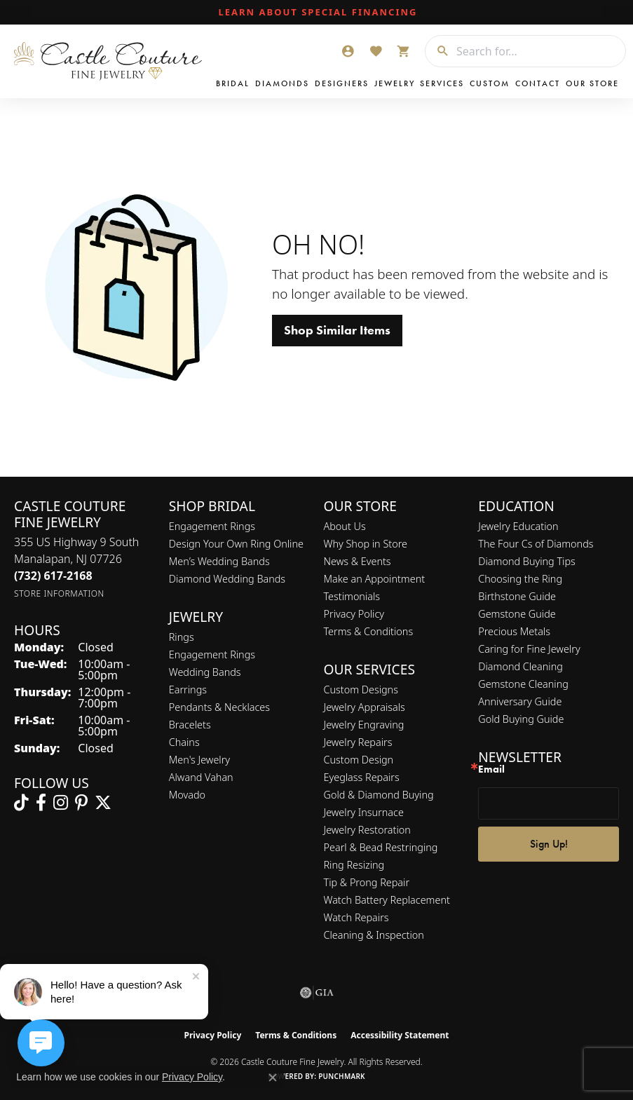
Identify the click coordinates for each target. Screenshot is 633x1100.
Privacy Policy (354, 613)
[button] (348, 51)
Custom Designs (361, 689)
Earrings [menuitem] (188, 689)
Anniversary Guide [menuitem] (519, 701)
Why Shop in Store (365, 543)
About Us (345, 526)
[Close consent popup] (272, 1077)
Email (491, 769)
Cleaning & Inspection (374, 935)
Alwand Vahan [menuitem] (201, 777)
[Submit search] (437, 51)
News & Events (357, 561)
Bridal (233, 83)
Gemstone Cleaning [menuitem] (523, 684)
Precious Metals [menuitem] (514, 631)
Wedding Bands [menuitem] (205, 672)
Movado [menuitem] (187, 794)
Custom (490, 83)
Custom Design (359, 759)
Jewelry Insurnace (364, 812)
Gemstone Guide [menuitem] (516, 613)
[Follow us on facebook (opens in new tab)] (41, 802)
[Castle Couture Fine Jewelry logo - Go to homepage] (111, 61)
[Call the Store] (53, 575)
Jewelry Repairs (358, 742)
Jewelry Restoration (367, 829)
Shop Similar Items (337, 330)
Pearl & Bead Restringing (381, 847)
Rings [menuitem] (181, 637)
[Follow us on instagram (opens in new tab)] (60, 802)
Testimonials (352, 596)
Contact (537, 83)
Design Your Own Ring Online (236, 543)
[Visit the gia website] (317, 992)
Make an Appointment (375, 578)
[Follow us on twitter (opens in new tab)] (103, 802)
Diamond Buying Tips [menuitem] (527, 561)
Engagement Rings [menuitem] (212, 654)
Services (442, 83)
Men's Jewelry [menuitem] (199, 759)
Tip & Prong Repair (367, 882)
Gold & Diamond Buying (379, 794)
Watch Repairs (356, 917)
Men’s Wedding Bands (219, 561)
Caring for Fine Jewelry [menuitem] (529, 649)
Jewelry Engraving (364, 724)
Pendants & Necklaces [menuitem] (219, 707)
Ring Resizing (354, 864)
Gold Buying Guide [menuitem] (521, 719)
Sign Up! (549, 843)
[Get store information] (59, 593)
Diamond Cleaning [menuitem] (520, 666)
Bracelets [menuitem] (190, 724)
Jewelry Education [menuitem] (518, 526)
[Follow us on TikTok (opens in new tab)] (21, 802)
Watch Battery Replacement (387, 900)
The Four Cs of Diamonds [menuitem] (535, 543)
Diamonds (282, 83)
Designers (342, 83)
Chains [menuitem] (184, 742)
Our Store (592, 83)
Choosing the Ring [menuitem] (520, 578)
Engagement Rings (212, 526)
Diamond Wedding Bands (227, 578)
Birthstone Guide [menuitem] (517, 596)
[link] (317, 12)
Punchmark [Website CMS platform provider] (341, 1076)
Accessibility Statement (399, 1035)
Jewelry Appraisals (364, 707)
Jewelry (394, 83)
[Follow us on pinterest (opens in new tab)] (81, 802)
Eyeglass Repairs (362, 777)
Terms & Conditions (369, 631)
